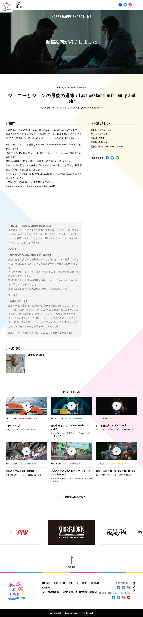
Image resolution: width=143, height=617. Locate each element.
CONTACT (95, 583)
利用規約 (46, 588)
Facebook (120, 5)
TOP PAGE (46, 583)
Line (117, 157)
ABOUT (84, 583)
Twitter (125, 5)
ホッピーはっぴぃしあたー (7, 6)
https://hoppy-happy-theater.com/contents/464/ (30, 186)
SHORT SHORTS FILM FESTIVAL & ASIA (78, 592)
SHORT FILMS (59, 583)
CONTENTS (73, 583)
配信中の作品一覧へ (71, 497)
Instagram (130, 5)
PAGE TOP (71, 567)
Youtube (128, 597)
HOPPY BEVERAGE (49, 592)
